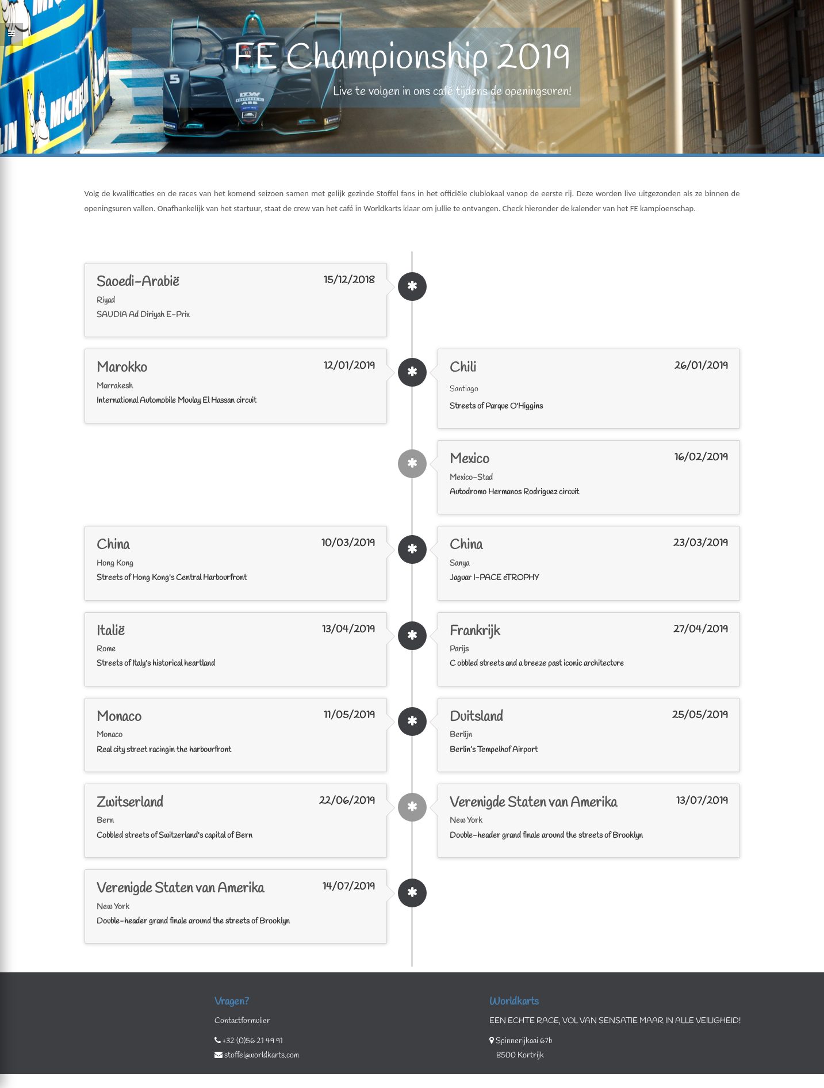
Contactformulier (242, 1021)
